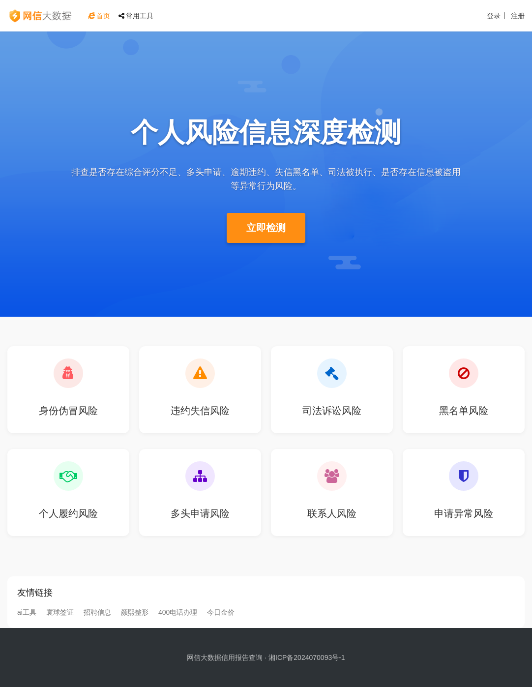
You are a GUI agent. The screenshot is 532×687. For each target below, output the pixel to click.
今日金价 (221, 612)
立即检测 (266, 227)
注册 (518, 16)
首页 (99, 15)
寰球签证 (60, 612)
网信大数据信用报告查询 (225, 657)
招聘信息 (97, 612)
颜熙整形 (134, 612)
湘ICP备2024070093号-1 (306, 657)
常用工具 (135, 15)
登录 (494, 16)
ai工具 (26, 612)
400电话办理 (177, 612)
